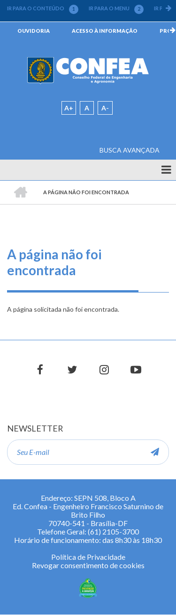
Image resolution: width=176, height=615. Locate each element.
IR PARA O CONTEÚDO (42, 8)
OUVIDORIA (33, 31)
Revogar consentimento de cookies (88, 565)
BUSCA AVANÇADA (129, 150)
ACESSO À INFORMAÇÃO (105, 31)
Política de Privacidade (88, 556)
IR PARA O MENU (116, 8)
